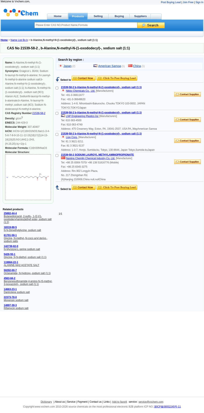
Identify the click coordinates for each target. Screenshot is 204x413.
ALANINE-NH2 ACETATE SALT (21, 265)
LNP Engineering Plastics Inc (82, 116)
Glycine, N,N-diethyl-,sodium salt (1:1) (25, 257)
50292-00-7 (10, 270)
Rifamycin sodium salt (16, 308)
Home (57, 16)
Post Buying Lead (171, 2)
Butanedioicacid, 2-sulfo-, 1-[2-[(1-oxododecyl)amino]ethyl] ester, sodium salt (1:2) (28, 219)
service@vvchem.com (151, 401)
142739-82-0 (11, 246)
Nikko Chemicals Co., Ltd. (80, 90)
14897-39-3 (10, 305)
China (137, 66)
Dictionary (46, 401)
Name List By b (19, 40)
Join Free (188, 2)
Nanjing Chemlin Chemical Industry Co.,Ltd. (90, 158)
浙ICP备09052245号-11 (167, 406)
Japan (67, 66)
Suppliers (140, 16)
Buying (119, 16)
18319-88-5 (10, 227)
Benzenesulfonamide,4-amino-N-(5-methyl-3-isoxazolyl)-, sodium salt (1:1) (28, 283)
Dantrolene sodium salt (17, 292)
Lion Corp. (72, 137)
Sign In (199, 2)
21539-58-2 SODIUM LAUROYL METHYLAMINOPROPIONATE (97, 154)
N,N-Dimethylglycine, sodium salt (22, 230)
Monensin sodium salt (16, 300)
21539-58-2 (38, 113)
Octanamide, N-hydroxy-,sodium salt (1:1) (27, 273)
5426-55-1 (9, 254)
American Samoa (109, 66)
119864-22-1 (11, 262)
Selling (98, 16)
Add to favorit (119, 401)
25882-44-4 (10, 213)
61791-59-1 (10, 235)
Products (78, 16)
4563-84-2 (9, 278)
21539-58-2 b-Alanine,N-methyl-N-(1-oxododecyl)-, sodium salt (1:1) (101, 87)
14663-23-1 (10, 289)
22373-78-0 (10, 297)
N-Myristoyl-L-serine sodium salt (22, 249)
